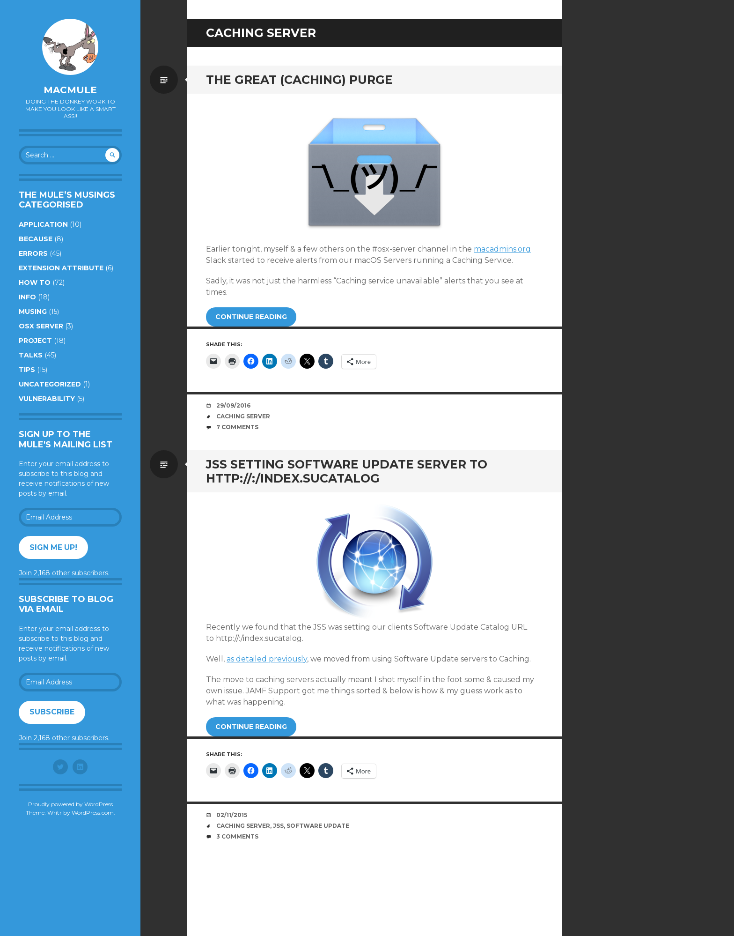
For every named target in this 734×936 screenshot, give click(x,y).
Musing (33, 311)
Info (27, 297)
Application (43, 224)
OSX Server (41, 326)
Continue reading (251, 316)
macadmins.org (502, 249)
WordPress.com (93, 812)
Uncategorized (50, 384)
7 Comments (237, 427)
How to (35, 282)
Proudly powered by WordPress (70, 804)
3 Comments (237, 836)
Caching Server (243, 416)
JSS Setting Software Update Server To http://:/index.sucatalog (346, 471)
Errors (33, 253)
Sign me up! (53, 547)
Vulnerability (47, 398)
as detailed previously (267, 658)
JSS (278, 825)
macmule (70, 90)
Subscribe (51, 711)
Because (35, 239)
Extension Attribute (61, 268)
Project (35, 340)
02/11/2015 (231, 814)
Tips (27, 369)
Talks (31, 355)
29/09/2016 (233, 405)
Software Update (317, 825)
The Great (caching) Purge (299, 80)
